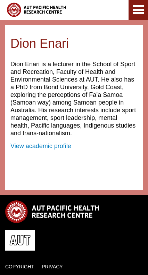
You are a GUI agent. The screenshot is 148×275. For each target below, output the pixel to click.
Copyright (19, 266)
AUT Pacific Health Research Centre (36, 10)
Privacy (52, 266)
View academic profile (40, 146)
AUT (117, 11)
